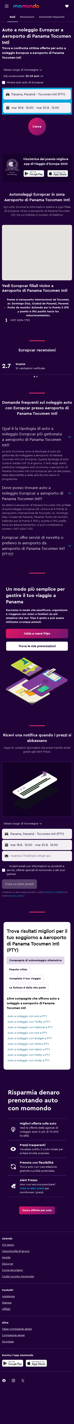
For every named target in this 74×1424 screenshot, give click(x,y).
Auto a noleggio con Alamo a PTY (28, 1049)
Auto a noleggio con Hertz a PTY (28, 1044)
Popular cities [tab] (18, 969)
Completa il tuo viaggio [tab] (25, 978)
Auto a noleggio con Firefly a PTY (28, 1055)
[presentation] (57, 173)
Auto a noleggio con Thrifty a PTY (28, 1021)
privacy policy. (17, 896)
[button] (6, 6)
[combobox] (23, 70)
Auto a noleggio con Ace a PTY (27, 1033)
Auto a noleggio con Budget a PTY (29, 1038)
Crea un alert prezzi (32, 1188)
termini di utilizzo (53, 892)
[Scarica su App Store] (57, 174)
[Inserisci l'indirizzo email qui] (40, 856)
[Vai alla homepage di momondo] (26, 6)
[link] (37, 633)
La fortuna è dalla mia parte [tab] (27, 987)
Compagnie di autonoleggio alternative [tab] (35, 960)
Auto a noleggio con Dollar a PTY (28, 1060)
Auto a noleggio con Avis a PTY (27, 1016)
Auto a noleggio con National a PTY (30, 1027)
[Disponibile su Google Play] (33, 174)
